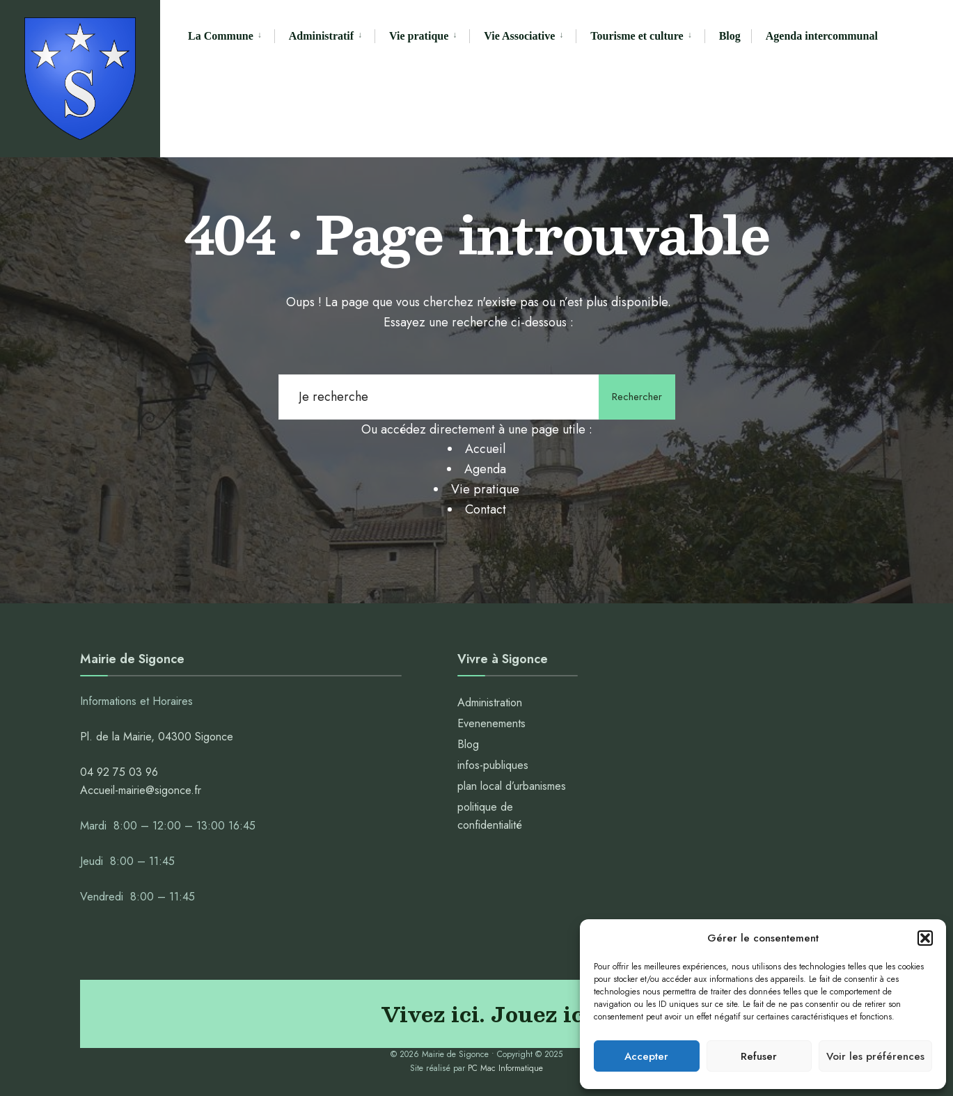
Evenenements (491, 723)
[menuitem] (231, 36)
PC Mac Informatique (505, 1068)
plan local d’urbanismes (511, 786)
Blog (730, 36)
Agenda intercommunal (822, 36)
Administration (491, 702)
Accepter (646, 1056)
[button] (925, 938)
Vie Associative (519, 36)
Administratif (321, 36)
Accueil (485, 449)
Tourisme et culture (636, 36)
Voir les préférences (875, 1056)
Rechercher (637, 396)
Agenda (485, 469)
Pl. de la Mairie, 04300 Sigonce (156, 737)
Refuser (759, 1056)
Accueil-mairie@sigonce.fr (140, 790)
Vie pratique (418, 36)
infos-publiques (492, 765)
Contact (485, 509)
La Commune (220, 36)
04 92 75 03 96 (119, 772)
